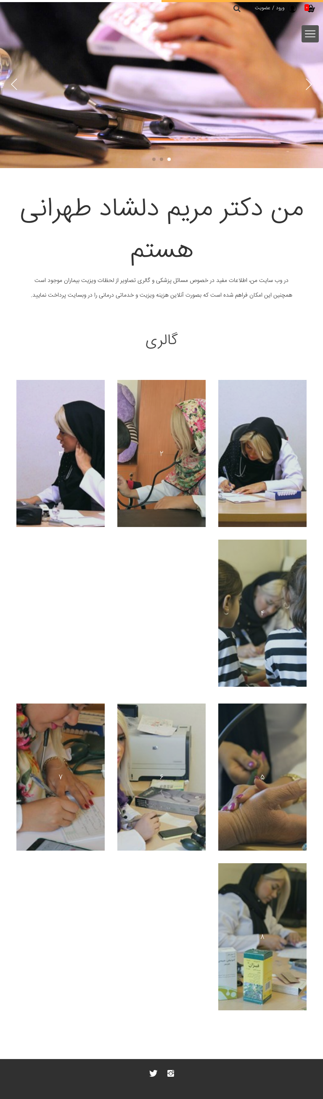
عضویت (262, 8)
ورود (280, 8)
